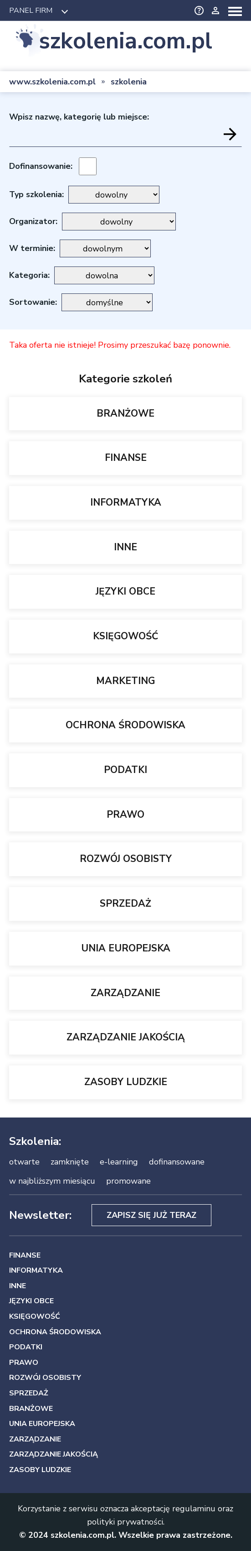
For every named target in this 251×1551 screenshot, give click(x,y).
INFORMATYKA (125, 502)
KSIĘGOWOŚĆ (125, 636)
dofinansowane (177, 1161)
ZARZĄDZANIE (125, 993)
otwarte (24, 1161)
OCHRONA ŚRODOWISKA (125, 725)
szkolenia (129, 82)
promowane (128, 1180)
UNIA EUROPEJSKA (125, 948)
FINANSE (126, 457)
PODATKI (125, 769)
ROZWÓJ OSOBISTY (126, 858)
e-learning (119, 1161)
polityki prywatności (125, 1521)
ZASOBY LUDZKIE (125, 1082)
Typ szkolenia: (36, 194)
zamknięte (70, 1161)
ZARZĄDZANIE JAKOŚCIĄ (126, 1037)
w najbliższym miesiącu (52, 1180)
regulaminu (193, 1508)
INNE (125, 547)
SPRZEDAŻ (125, 903)
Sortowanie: (33, 302)
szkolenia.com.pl (125, 41)
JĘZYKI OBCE (125, 591)
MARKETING (125, 680)
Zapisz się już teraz (151, 1215)
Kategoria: (29, 275)
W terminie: (32, 248)
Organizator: (33, 221)
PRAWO (125, 814)
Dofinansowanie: (40, 166)
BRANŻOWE (125, 413)
